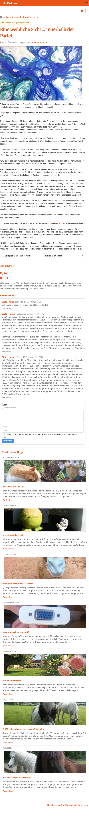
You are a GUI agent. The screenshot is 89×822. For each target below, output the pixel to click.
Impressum (83, 805)
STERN (62, 223)
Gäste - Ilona (8, 357)
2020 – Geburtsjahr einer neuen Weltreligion (23, 729)
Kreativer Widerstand (13, 535)
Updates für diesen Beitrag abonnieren (20, 17)
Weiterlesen (8, 500)
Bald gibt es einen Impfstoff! (16, 256)
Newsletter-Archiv (55, 805)
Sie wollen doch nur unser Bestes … (19, 584)
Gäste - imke (8, 314)
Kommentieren (7, 441)
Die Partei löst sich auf (13, 487)
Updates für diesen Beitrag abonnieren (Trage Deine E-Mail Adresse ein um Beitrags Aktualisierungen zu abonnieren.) (42, 434)
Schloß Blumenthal (64, 256)
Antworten (7, 308)
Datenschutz (71, 805)
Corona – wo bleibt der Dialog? (17, 777)
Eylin (4, 42)
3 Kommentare (40, 42)
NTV (50, 223)
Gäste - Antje (8, 302)
